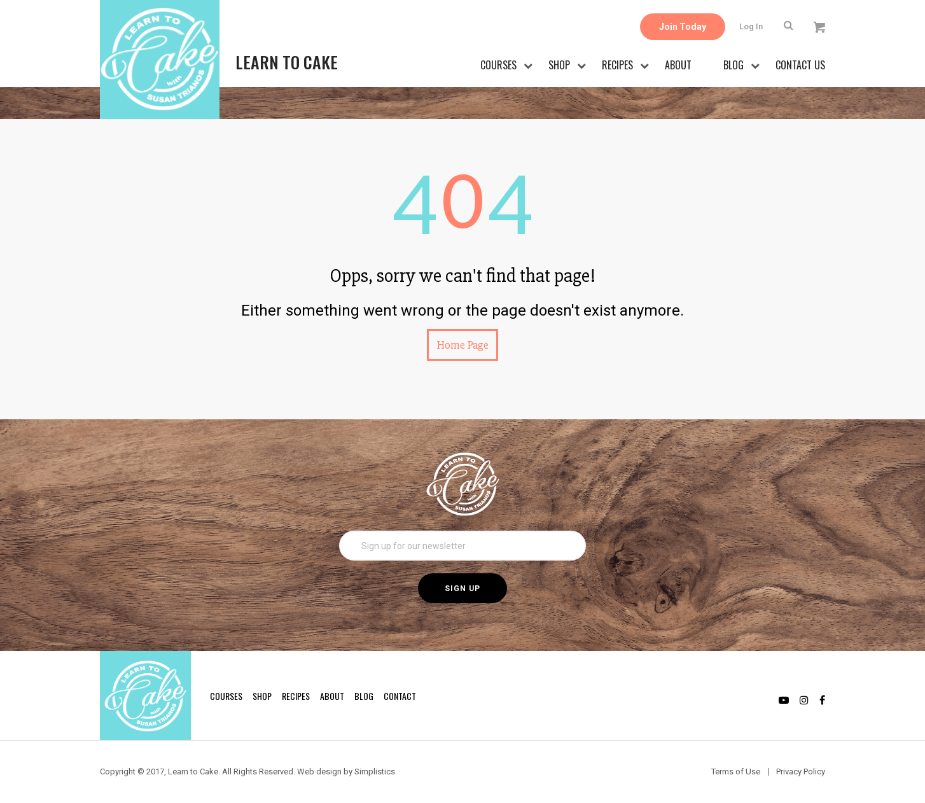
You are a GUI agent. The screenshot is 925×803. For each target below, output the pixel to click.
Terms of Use (735, 771)
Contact (400, 695)
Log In (751, 26)
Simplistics (374, 771)
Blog (733, 65)
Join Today (682, 27)
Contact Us (800, 65)
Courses (498, 65)
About (678, 65)
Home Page (462, 345)
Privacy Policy (800, 771)
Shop (559, 65)
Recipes (617, 65)
